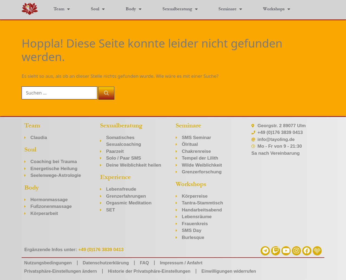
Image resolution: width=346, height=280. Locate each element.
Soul (98, 9)
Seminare (230, 9)
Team (62, 9)
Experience (115, 177)
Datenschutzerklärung (109, 262)
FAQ (150, 262)
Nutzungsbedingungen (49, 262)
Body (134, 9)
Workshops (276, 9)
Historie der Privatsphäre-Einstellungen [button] (155, 271)
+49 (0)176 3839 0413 (101, 249)
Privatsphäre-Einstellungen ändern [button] (62, 271)
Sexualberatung (180, 9)
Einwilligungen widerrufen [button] (238, 271)
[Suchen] (106, 93)
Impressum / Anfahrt (188, 262)
